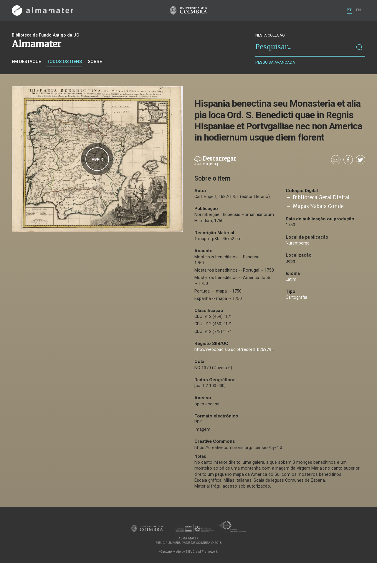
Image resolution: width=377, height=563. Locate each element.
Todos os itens (64, 61)
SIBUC (190, 552)
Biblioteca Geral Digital (318, 197)
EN (358, 10)
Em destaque (26, 61)
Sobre (95, 61)
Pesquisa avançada (275, 62)
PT (349, 10)
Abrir (97, 159)
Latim (291, 279)
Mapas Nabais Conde (314, 206)
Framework (210, 552)
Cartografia (296, 297)
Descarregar (215, 161)
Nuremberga (298, 243)
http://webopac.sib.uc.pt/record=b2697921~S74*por (244, 349)
